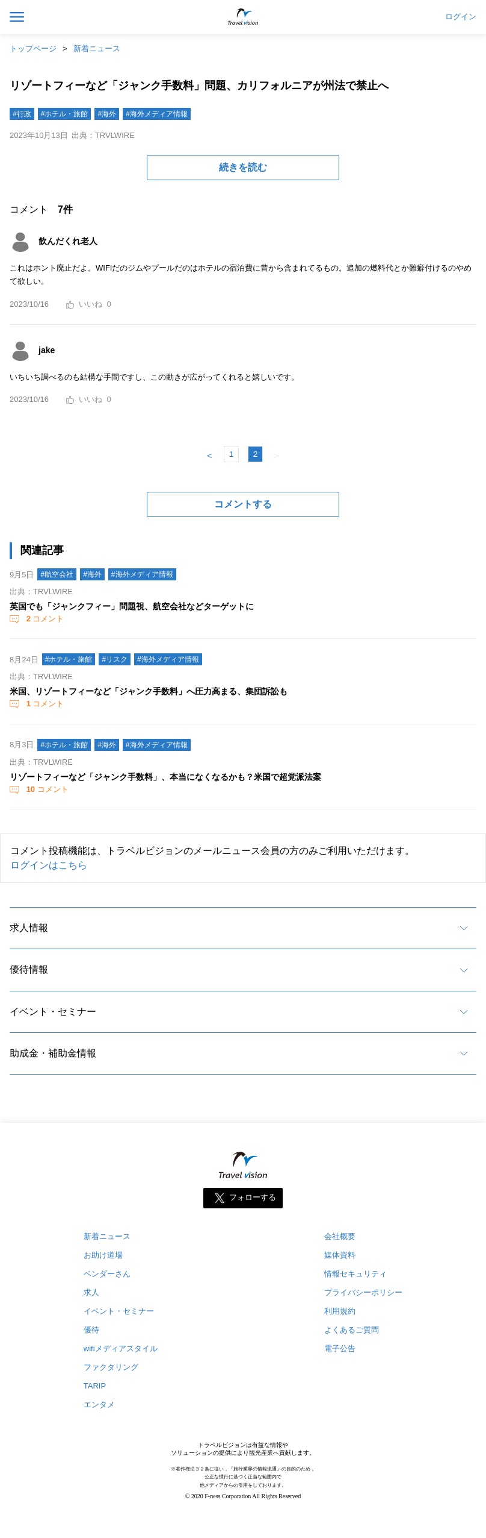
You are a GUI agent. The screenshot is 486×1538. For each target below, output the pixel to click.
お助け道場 (103, 1255)
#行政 (22, 114)
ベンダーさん (107, 1273)
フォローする (252, 1197)
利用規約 (339, 1311)
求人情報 (29, 928)
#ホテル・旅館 (64, 114)
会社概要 (339, 1236)
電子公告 (339, 1348)
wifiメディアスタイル (121, 1348)
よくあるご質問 (351, 1329)
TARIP (95, 1385)
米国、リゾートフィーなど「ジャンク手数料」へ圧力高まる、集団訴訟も (149, 691)
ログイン (460, 17)
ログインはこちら (48, 865)
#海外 (106, 114)
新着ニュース (96, 48)
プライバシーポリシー (363, 1292)
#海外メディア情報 (157, 114)
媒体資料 (339, 1255)
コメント (44, 618)
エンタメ (99, 1404)
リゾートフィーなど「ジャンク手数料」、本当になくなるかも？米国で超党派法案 (165, 777)
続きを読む (243, 167)
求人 (91, 1292)
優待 (91, 1329)
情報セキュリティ (355, 1273)
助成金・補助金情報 (53, 1053)
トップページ (33, 48)
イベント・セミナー (53, 1011)
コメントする (243, 504)
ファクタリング (111, 1367)
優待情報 (29, 969)
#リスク (115, 659)
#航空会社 (56, 574)
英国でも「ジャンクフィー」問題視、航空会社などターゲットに (132, 606)
